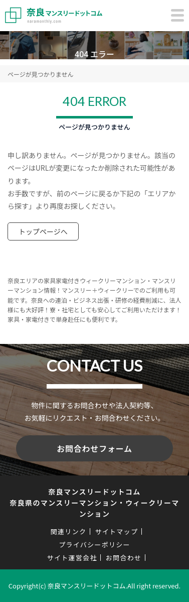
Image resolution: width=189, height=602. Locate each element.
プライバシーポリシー (94, 544)
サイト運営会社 (72, 557)
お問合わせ (124, 557)
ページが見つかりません (40, 74)
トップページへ (43, 231)
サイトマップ (116, 531)
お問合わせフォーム (94, 448)
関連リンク (69, 531)
